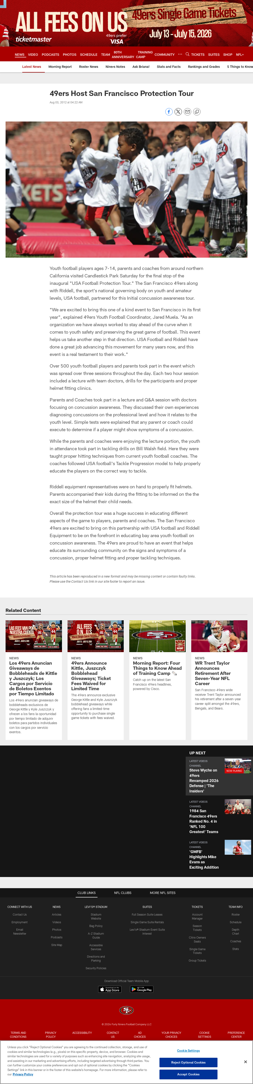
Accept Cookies (188, 1074)
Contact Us (20, 914)
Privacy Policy (50, 1034)
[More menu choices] (180, 54)
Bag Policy (96, 925)
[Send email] (187, 114)
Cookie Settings (204, 1034)
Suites (147, 906)
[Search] (187, 54)
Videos (56, 922)
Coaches (235, 941)
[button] (219, 776)
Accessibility (82, 1032)
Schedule (235, 922)
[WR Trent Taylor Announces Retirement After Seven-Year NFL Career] (219, 668)
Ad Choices (140, 1034)
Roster (236, 914)
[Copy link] (197, 112)
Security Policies (96, 968)
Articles (56, 914)
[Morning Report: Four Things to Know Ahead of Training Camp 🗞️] (157, 658)
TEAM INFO (236, 906)
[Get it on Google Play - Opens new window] (142, 991)
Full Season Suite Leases (147, 914)
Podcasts (56, 937)
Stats (235, 948)
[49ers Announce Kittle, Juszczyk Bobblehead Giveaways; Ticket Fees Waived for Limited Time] (96, 673)
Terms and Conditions (18, 1034)
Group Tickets (197, 960)
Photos (56, 929)
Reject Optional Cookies (188, 1062)
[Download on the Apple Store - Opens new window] (110, 990)
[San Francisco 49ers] (126, 1011)
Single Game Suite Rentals (147, 922)
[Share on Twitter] (178, 114)
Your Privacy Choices (171, 1034)
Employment (20, 922)
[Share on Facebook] (169, 114)
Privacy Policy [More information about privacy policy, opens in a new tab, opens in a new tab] (23, 1074)
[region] (126, 1062)
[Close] (245, 1062)
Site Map (56, 944)
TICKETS (197, 906)
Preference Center (236, 1034)
